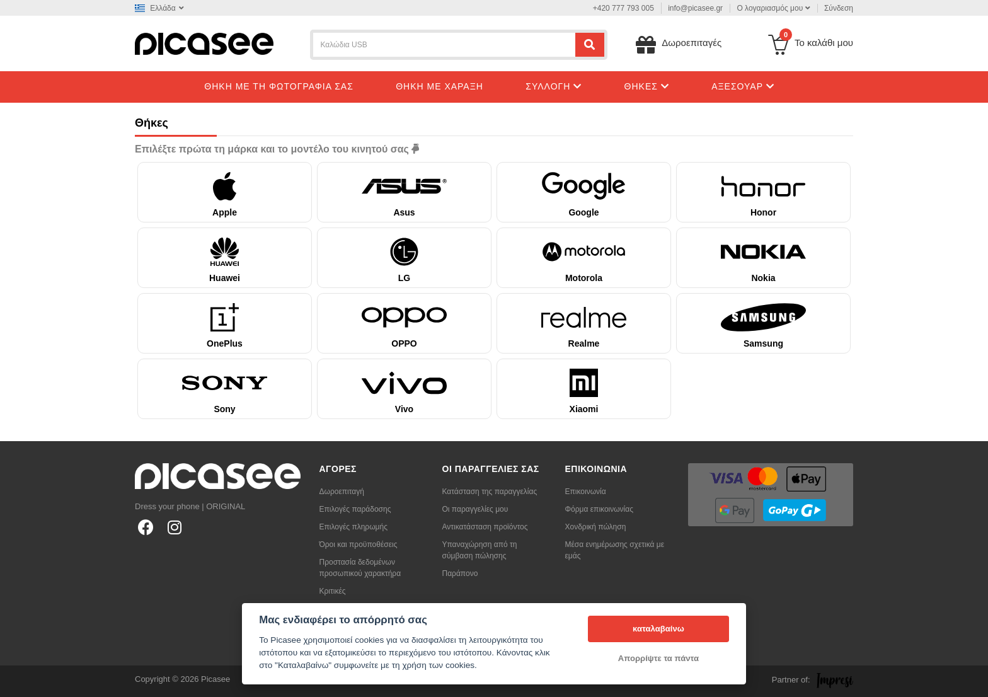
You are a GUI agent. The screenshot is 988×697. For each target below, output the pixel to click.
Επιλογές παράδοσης (355, 509)
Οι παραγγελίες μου (475, 509)
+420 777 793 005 (623, 8)
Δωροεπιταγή (341, 491)
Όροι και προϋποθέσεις (358, 544)
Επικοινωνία (585, 491)
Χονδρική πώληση (595, 526)
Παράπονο (460, 573)
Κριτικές (332, 591)
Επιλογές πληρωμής (353, 526)
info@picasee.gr (695, 8)
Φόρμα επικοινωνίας (599, 509)
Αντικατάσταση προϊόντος (485, 526)
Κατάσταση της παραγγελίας (489, 491)
